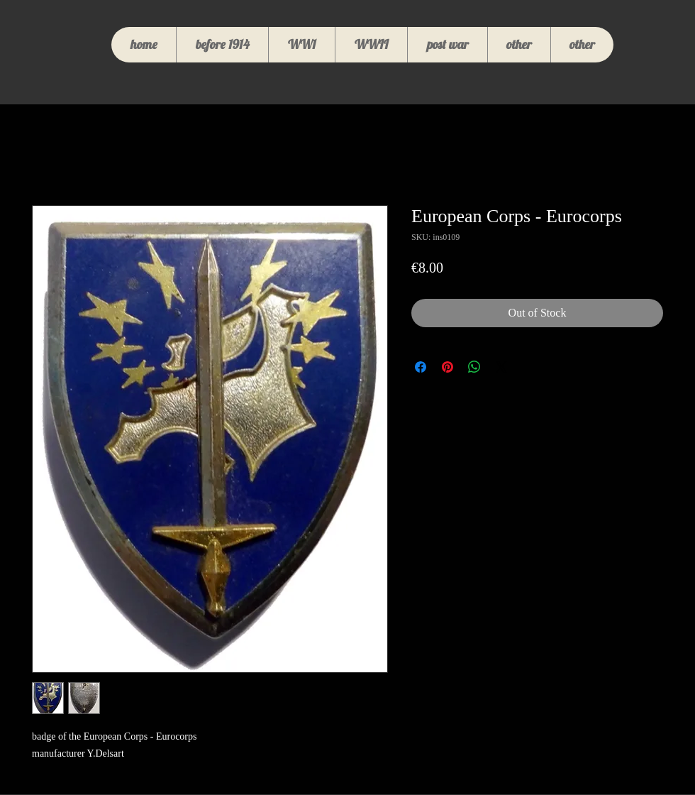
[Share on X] (501, 366)
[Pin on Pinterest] (447, 366)
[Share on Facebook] (420, 366)
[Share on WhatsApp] (474, 366)
